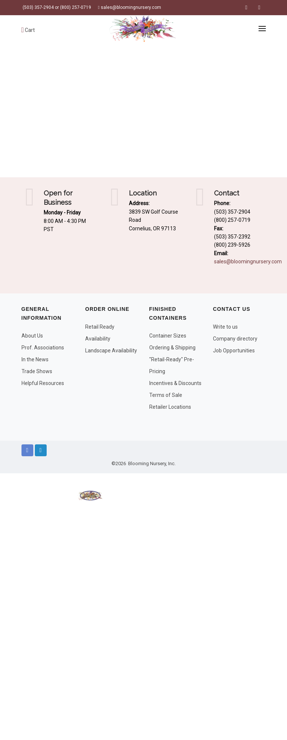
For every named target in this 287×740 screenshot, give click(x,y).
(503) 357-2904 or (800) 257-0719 (56, 7)
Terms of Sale (165, 395)
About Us (32, 336)
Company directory (235, 339)
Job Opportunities (234, 350)
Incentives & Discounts (175, 383)
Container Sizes (167, 336)
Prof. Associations (42, 348)
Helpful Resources (42, 383)
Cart (28, 30)
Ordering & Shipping (172, 348)
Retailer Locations (170, 407)
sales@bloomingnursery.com (129, 7)
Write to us (225, 327)
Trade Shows (36, 371)
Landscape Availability (111, 350)
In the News (35, 359)
